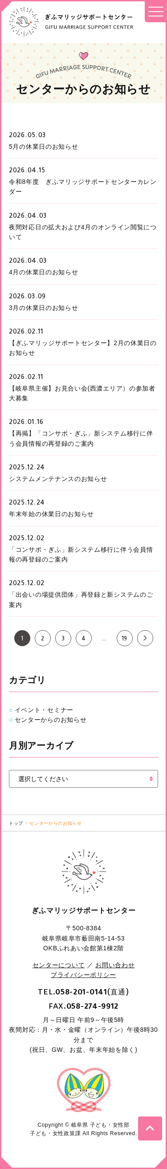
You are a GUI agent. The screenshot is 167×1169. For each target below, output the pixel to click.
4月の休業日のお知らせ (43, 272)
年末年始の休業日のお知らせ (51, 513)
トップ (16, 823)
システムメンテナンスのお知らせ (58, 478)
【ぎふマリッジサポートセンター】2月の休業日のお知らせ (83, 347)
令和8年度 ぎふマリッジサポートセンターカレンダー (83, 186)
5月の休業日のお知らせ (43, 146)
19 (124, 639)
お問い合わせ (114, 965)
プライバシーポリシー (83, 974)
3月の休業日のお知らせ (43, 307)
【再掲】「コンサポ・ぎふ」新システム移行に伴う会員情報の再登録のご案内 (81, 438)
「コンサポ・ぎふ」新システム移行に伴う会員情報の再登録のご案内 (81, 554)
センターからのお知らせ (51, 719)
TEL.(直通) (83, 991)
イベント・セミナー (44, 709)
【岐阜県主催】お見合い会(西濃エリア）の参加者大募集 (82, 393)
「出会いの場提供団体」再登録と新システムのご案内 (81, 599)
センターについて (59, 965)
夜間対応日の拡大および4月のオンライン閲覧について (83, 232)
